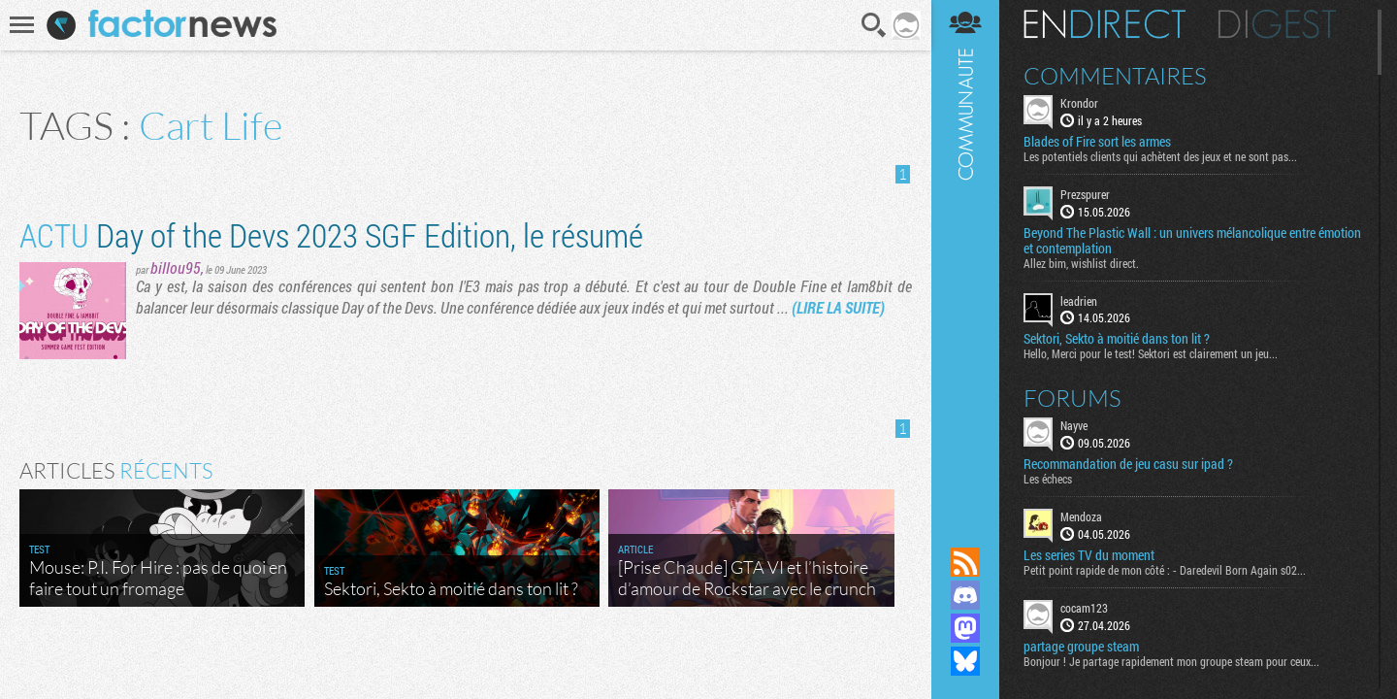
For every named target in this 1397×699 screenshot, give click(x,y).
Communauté (965, 255)
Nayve (1074, 425)
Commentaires (1115, 75)
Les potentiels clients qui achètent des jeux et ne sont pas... (1160, 156)
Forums (1072, 398)
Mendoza (1081, 516)
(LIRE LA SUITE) (838, 307)
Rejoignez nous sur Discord (965, 595)
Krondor (1079, 103)
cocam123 (1084, 608)
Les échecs (1047, 478)
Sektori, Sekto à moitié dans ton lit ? (1116, 339)
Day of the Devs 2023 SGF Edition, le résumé (331, 234)
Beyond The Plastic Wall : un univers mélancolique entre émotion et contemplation (1192, 240)
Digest (1277, 24)
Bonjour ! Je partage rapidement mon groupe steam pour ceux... (1171, 661)
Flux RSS (965, 562)
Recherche (874, 25)
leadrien (1078, 301)
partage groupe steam (1081, 646)
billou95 (175, 267)
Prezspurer (1085, 194)
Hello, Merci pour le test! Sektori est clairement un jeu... (1150, 353)
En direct (1104, 24)
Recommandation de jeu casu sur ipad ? (1128, 464)
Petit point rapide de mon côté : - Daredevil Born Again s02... (1164, 570)
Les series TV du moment (1088, 555)
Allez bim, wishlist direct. (1081, 263)
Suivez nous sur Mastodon (965, 628)
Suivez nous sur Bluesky (965, 661)
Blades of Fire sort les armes (1097, 142)
